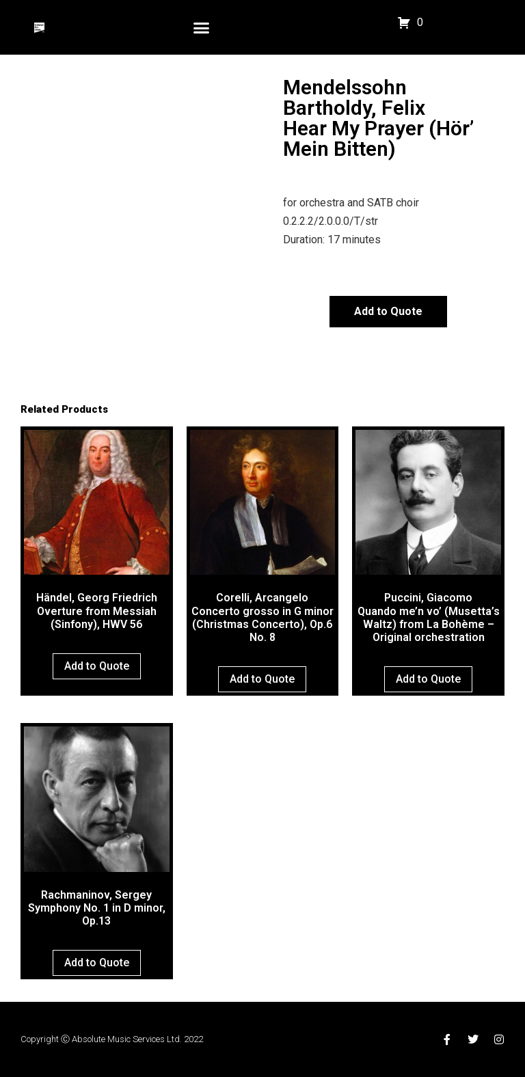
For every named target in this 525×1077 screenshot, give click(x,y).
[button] (202, 27)
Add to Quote (388, 311)
